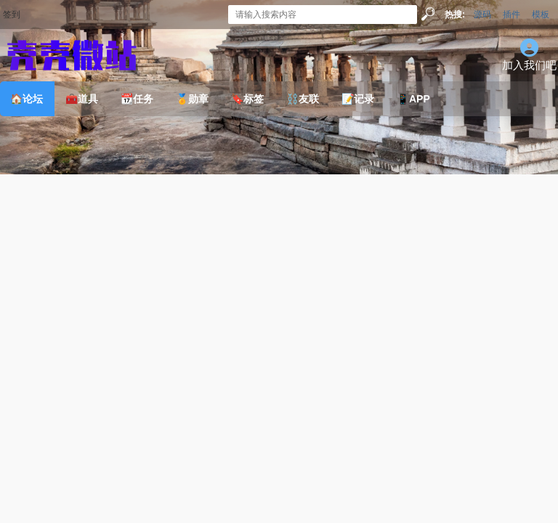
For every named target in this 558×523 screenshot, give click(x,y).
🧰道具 (81, 99)
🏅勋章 (192, 99)
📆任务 (137, 99)
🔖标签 (247, 99)
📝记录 (357, 99)
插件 (511, 14)
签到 (11, 14)
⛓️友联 (302, 99)
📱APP (413, 99)
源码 (482, 14)
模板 (540, 14)
